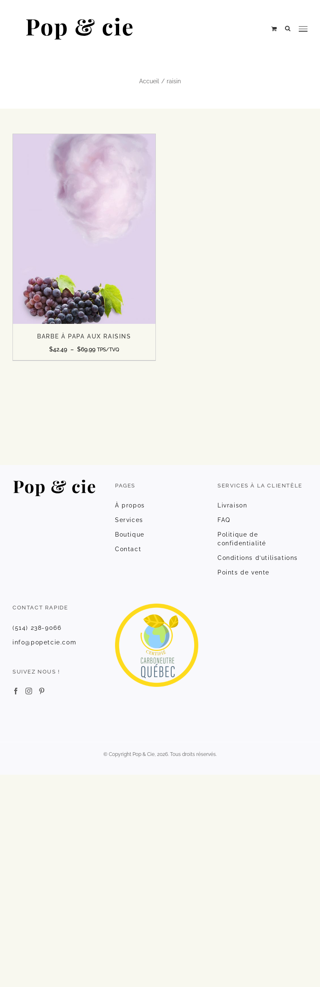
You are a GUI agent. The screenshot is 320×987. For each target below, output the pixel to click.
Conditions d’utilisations (258, 557)
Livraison (232, 505)
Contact (128, 549)
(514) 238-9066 (36, 627)
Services (129, 520)
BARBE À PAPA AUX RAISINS (84, 336)
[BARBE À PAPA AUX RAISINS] (84, 138)
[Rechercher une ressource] (287, 28)
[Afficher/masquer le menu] (303, 29)
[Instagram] (28, 691)
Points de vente (244, 572)
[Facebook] (15, 691)
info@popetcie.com (44, 642)
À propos (130, 505)
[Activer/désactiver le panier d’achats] (274, 29)
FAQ (224, 520)
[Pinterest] (41, 691)
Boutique (130, 534)
